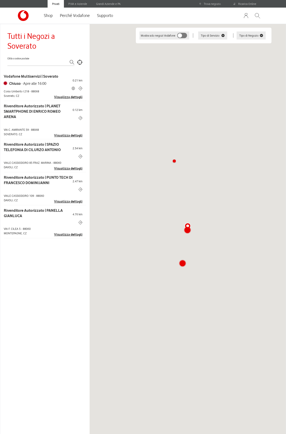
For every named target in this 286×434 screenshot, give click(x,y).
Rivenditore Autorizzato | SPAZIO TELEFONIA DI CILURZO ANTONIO (32, 147)
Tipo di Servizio (213, 35)
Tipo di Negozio (251, 35)
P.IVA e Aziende (77, 4)
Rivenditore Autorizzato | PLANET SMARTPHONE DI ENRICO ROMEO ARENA (32, 111)
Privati (55, 4)
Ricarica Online (244, 4)
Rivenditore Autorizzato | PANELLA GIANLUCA (33, 213)
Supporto (105, 15)
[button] (174, 161)
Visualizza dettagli (68, 97)
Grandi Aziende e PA (108, 4)
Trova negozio (210, 4)
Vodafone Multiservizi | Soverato (31, 76)
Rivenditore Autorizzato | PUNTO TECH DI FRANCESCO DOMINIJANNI (38, 180)
